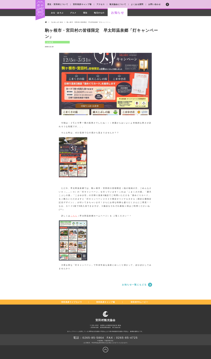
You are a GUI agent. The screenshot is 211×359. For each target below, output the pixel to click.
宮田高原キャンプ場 (82, 4)
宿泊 (85, 13)
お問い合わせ (154, 4)
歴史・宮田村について (57, 4)
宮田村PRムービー (139, 302)
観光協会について (118, 4)
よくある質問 (137, 4)
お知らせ (117, 12)
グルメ (73, 13)
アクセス (100, 4)
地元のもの (99, 13)
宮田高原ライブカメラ (71, 302)
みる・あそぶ (57, 13)
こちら (74, 216)
